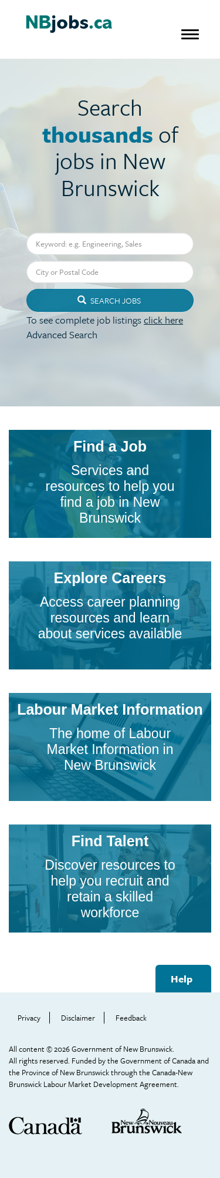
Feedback (131, 1018)
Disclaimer (78, 1018)
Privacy (29, 1018)
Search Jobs (109, 300)
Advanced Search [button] (61, 334)
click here (163, 319)
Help (181, 978)
